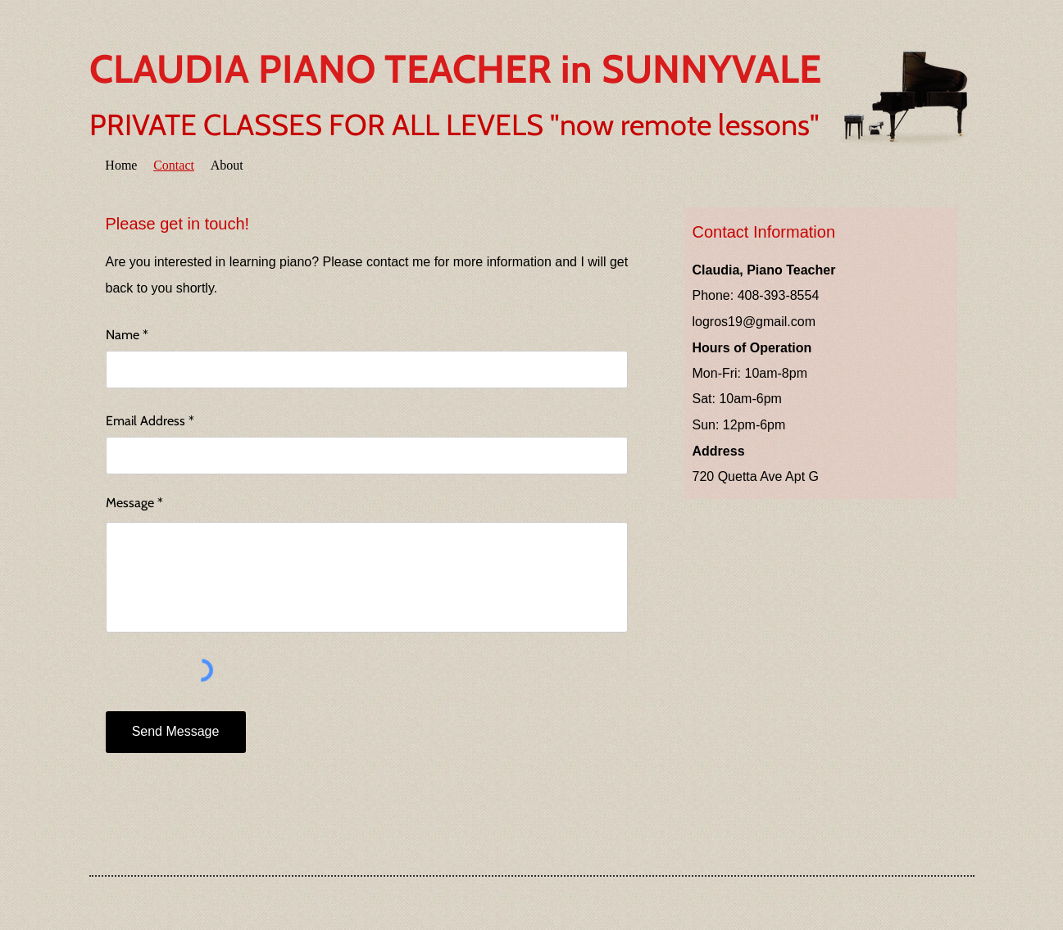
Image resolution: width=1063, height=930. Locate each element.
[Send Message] (176, 732)
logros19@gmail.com (754, 322)
